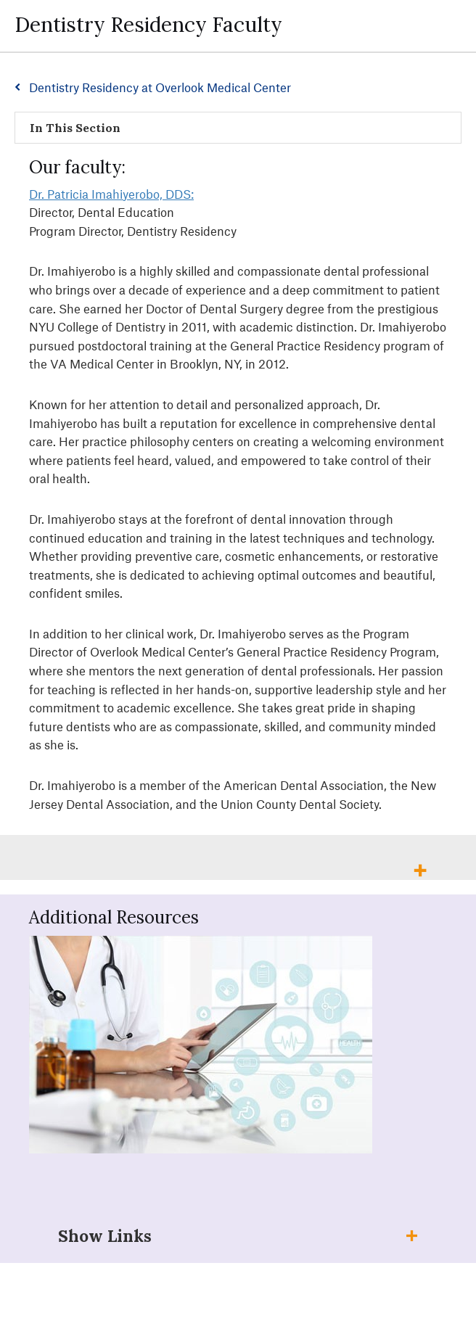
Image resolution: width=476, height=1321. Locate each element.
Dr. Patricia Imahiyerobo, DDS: (111, 193)
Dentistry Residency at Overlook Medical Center (160, 87)
